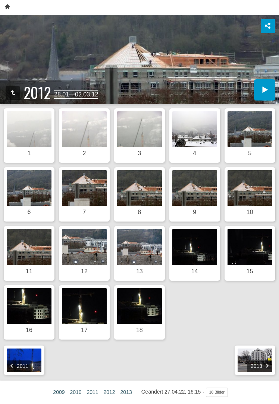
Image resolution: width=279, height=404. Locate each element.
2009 (59, 392)
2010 (75, 392)
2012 (109, 392)
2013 (126, 392)
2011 (92, 392)
